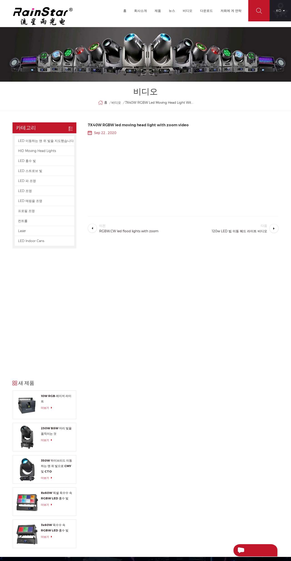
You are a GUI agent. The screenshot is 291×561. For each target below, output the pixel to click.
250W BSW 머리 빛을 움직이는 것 (56, 306)
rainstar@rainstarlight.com (249, 506)
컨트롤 (23, 221)
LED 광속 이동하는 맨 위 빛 (169, 502)
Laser (22, 231)
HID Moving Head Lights (37, 151)
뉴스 (172, 11)
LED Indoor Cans (31, 241)
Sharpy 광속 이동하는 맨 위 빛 (171, 526)
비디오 (187, 11)
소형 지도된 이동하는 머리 (168, 486)
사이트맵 (113, 502)
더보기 (48, 283)
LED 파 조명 (27, 181)
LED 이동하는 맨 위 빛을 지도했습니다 (46, 141)
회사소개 (140, 11)
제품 (158, 11)
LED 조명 (25, 191)
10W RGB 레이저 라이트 (56, 273)
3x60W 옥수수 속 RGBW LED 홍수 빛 (54, 402)
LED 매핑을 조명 (30, 201)
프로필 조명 (26, 211)
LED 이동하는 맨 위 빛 (166, 461)
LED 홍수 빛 (27, 161)
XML (110, 510)
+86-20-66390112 (236, 496)
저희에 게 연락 (231, 11)
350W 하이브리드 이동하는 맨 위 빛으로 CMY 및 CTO (56, 341)
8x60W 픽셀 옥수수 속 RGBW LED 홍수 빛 (56, 370)
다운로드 (206, 11)
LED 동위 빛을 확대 (164, 510)
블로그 (111, 494)
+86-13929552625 (245, 516)
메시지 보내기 (248, 550)
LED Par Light (160, 477)
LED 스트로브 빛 (30, 171)
